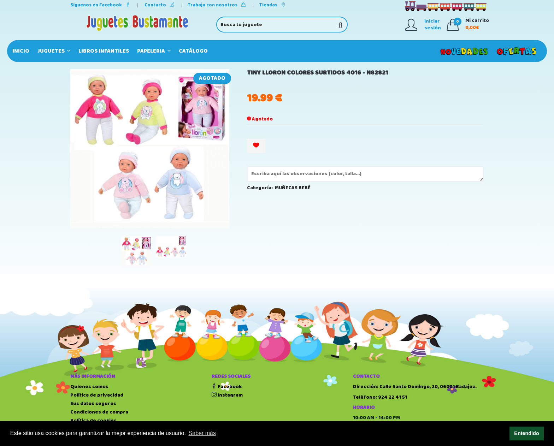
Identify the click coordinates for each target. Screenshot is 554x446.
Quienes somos (89, 387)
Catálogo (193, 51)
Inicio (20, 51)
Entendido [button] (526, 433)
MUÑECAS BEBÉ (293, 188)
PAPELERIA (154, 51)
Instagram (227, 395)
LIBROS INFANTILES (103, 51)
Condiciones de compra (99, 412)
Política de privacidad (96, 395)
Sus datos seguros (93, 404)
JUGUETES (53, 51)
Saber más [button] (202, 433)
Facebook (227, 387)
